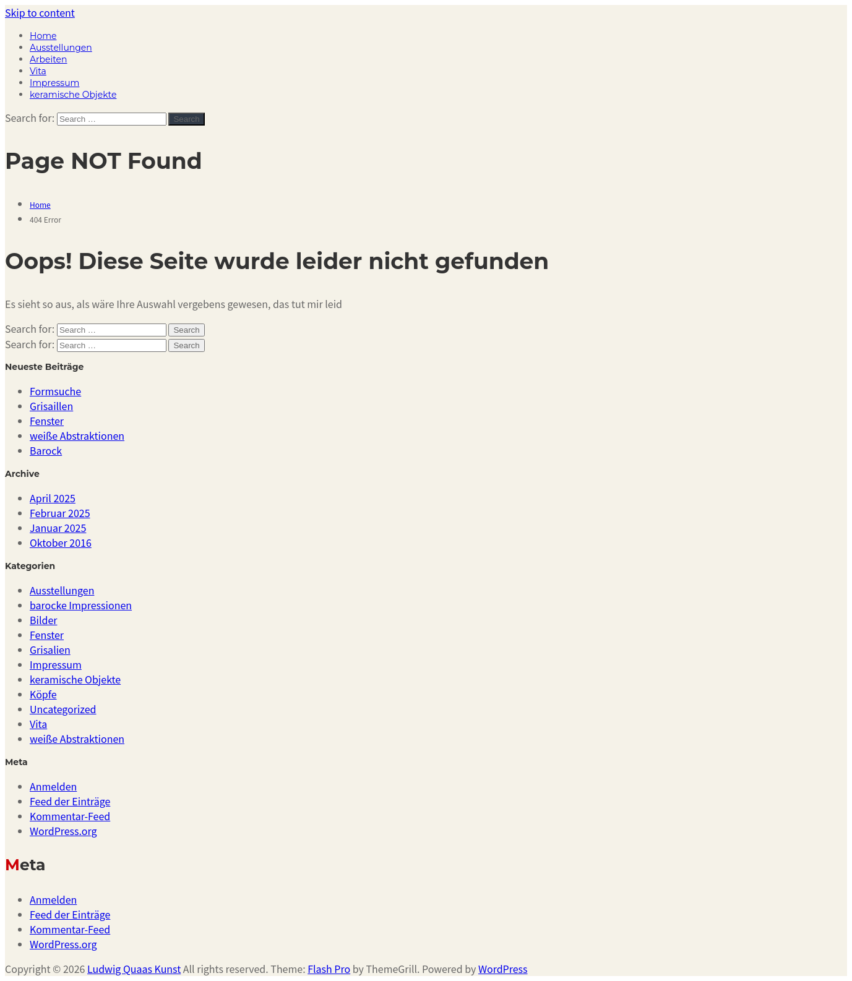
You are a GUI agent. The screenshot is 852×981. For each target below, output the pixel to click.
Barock (46, 450)
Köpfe (43, 694)
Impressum (54, 82)
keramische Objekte (73, 94)
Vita (38, 71)
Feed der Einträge (70, 801)
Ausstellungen (61, 47)
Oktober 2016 (61, 542)
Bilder (43, 619)
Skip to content (40, 12)
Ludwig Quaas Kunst (134, 968)
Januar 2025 (58, 527)
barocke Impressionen (81, 605)
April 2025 (52, 497)
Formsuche (55, 390)
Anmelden (53, 786)
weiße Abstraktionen (77, 435)
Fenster (47, 420)
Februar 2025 (60, 512)
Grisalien (50, 649)
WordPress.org (63, 830)
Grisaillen (51, 405)
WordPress (503, 968)
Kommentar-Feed (70, 815)
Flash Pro (329, 968)
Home (43, 35)
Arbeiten (48, 59)
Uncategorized (63, 708)
